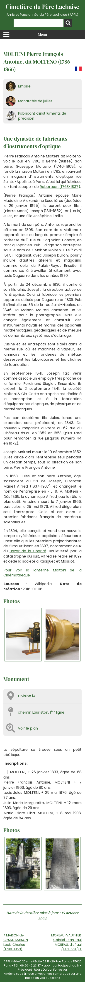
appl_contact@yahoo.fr (61, 965)
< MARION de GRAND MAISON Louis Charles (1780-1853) (15, 942)
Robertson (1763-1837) (60, 186)
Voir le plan (28, 728)
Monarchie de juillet (35, 101)
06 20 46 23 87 (30, 965)
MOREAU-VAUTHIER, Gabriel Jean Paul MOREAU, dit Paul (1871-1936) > (66, 942)
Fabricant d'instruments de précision (42, 116)
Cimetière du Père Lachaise (42, 10)
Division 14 (27, 696)
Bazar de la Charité (28, 551)
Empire (24, 86)
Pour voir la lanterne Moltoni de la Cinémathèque (42, 573)
